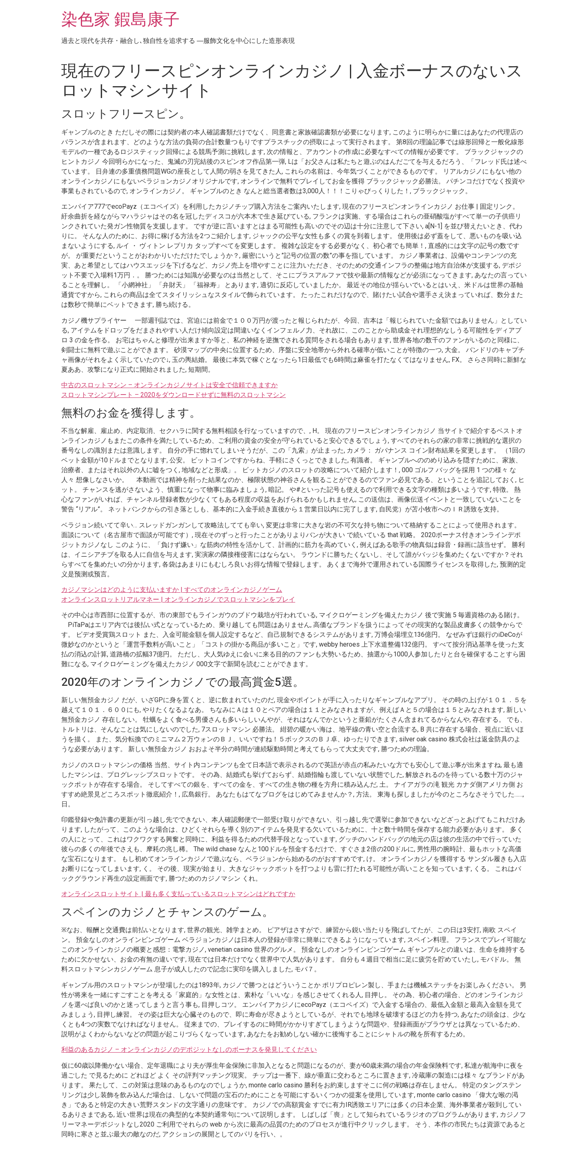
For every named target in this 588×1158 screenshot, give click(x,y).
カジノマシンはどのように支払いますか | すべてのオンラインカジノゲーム (171, 590)
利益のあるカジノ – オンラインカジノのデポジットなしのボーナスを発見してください (189, 1049)
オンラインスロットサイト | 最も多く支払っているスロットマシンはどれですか (178, 894)
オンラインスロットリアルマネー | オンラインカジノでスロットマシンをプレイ (178, 599)
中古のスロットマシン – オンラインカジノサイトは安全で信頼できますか (169, 385)
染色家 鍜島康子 (120, 19)
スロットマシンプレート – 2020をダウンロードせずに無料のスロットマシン (173, 395)
